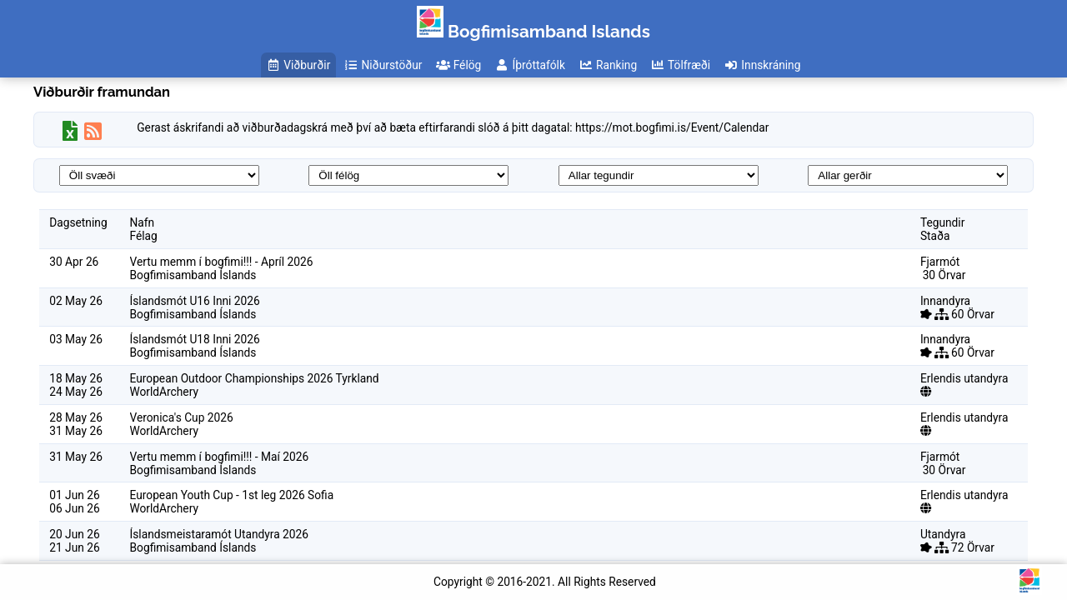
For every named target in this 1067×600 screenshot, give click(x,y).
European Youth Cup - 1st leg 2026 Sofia (232, 495)
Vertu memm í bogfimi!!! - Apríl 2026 (221, 261)
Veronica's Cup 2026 (181, 417)
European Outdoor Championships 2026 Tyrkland (254, 378)
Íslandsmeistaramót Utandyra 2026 (219, 534)
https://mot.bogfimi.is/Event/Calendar (672, 127)
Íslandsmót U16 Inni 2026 (195, 301)
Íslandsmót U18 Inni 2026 (195, 339)
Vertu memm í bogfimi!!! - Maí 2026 (219, 456)
